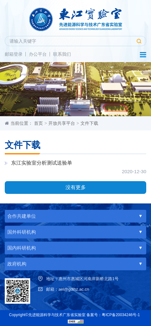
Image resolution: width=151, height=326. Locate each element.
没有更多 (75, 187)
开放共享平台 (61, 123)
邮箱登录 (14, 54)
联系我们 (62, 54)
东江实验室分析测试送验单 (41, 163)
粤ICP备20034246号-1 (121, 315)
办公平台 (38, 54)
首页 (38, 123)
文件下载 (89, 123)
